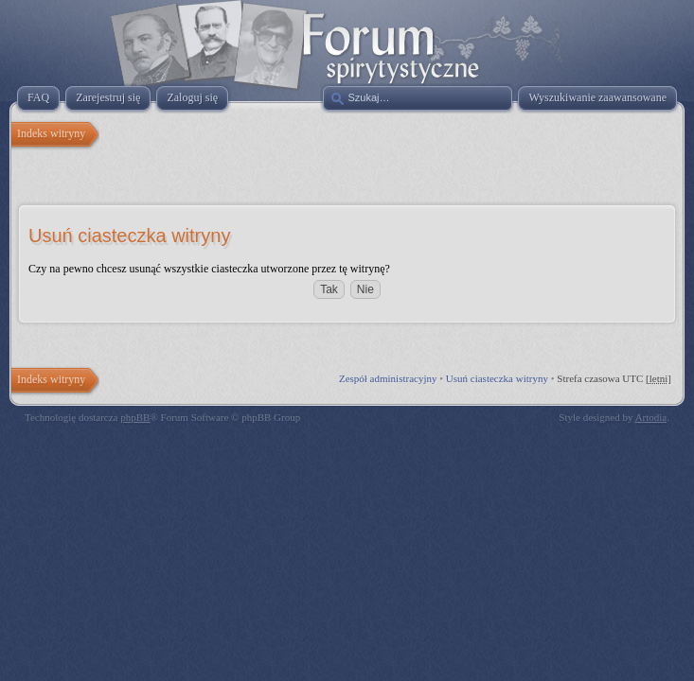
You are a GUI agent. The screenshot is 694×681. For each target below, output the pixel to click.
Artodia (651, 417)
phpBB (135, 417)
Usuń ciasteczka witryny (497, 378)
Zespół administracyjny (388, 378)
